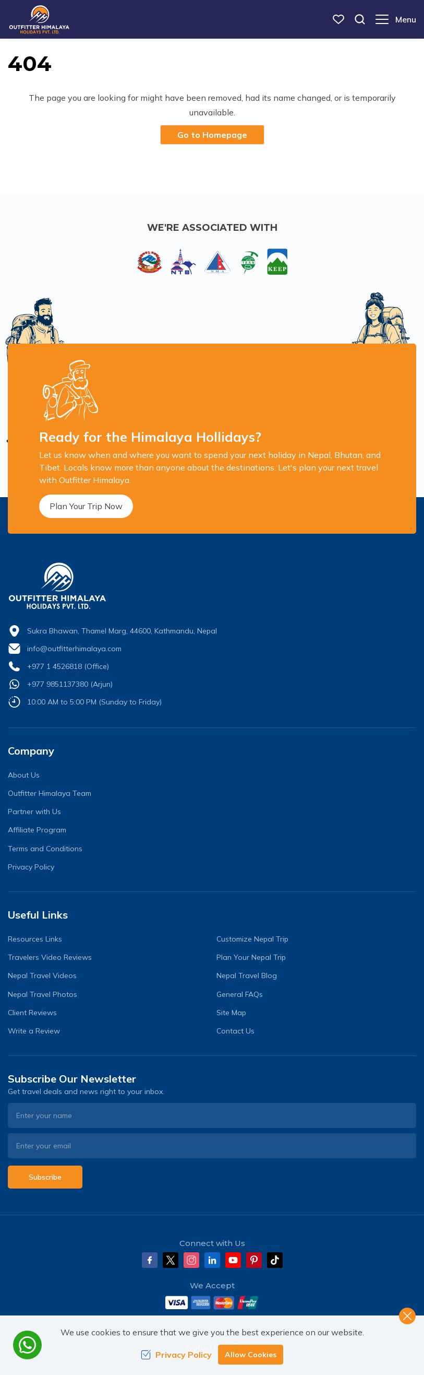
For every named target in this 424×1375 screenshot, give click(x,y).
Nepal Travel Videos (42, 975)
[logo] (212, 586)
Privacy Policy (31, 867)
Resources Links (35, 939)
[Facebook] (150, 1260)
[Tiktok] (275, 1260)
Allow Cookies (250, 1354)
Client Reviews (32, 1012)
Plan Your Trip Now (86, 506)
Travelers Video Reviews (50, 957)
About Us (24, 775)
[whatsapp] (27, 1345)
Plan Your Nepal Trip (251, 957)
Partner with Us (34, 811)
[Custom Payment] (212, 1302)
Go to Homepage (212, 135)
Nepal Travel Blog (246, 975)
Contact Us (235, 1031)
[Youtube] (233, 1260)
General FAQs (239, 994)
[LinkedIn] (212, 1260)
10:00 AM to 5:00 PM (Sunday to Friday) (94, 702)
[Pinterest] (254, 1260)
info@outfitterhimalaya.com (74, 648)
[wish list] (338, 19)
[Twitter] (170, 1260)
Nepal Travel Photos (42, 994)
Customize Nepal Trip (252, 939)
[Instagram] (191, 1260)
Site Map (231, 1012)
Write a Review (34, 1031)
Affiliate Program (37, 830)
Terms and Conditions (45, 848)
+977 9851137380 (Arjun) (70, 684)
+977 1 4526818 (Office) (68, 666)
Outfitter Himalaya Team (49, 793)
